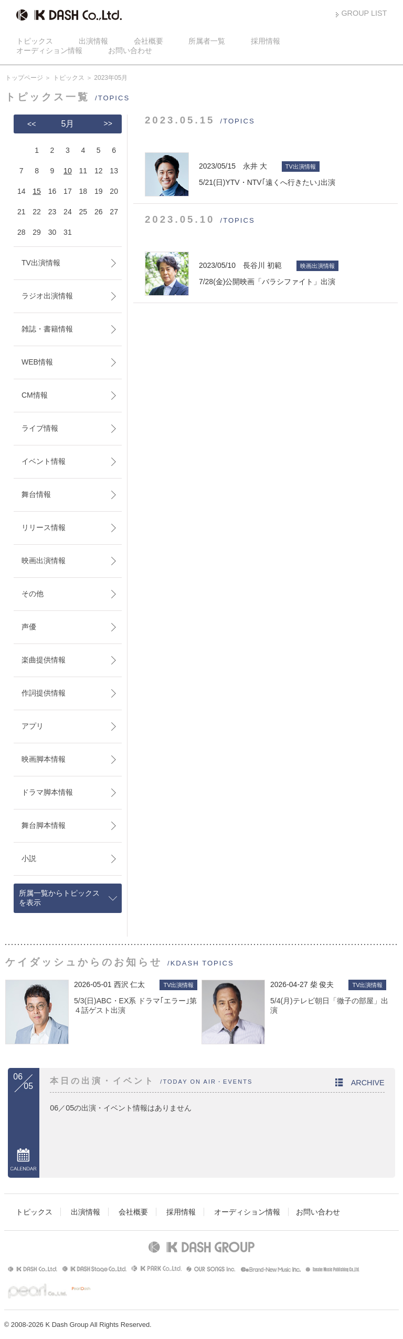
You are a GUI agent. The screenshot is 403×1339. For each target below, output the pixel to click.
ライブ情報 (40, 428)
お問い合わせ (130, 50)
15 (37, 191)
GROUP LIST (364, 13)
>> (108, 123)
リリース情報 (44, 527)
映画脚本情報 (44, 759)
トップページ (24, 77)
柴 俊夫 (322, 984)
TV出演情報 (41, 262)
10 (67, 171)
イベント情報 (44, 461)
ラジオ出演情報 (47, 296)
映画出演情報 (44, 560)
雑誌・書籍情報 (47, 329)
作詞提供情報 (44, 693)
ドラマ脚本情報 (47, 792)
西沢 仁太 (129, 984)
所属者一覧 (206, 41)
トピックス (34, 41)
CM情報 (35, 395)
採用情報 (265, 41)
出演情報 (93, 41)
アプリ (33, 726)
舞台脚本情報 (44, 825)
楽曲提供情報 (44, 660)
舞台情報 (36, 494)
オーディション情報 (49, 50)
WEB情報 (37, 362)
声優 (29, 626)
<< (31, 124)
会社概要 (148, 41)
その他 (33, 593)
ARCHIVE (368, 1082)
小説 (29, 858)
